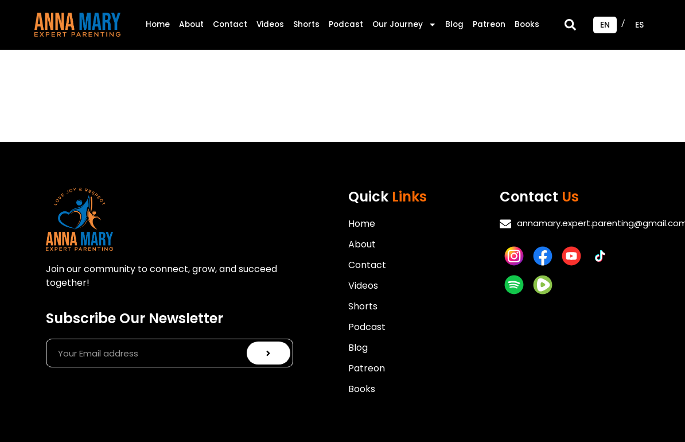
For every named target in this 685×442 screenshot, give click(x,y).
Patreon (489, 24)
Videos (270, 24)
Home (158, 24)
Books (527, 24)
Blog (454, 24)
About (191, 24)
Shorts (306, 24)
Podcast (346, 24)
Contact (230, 24)
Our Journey (404, 24)
